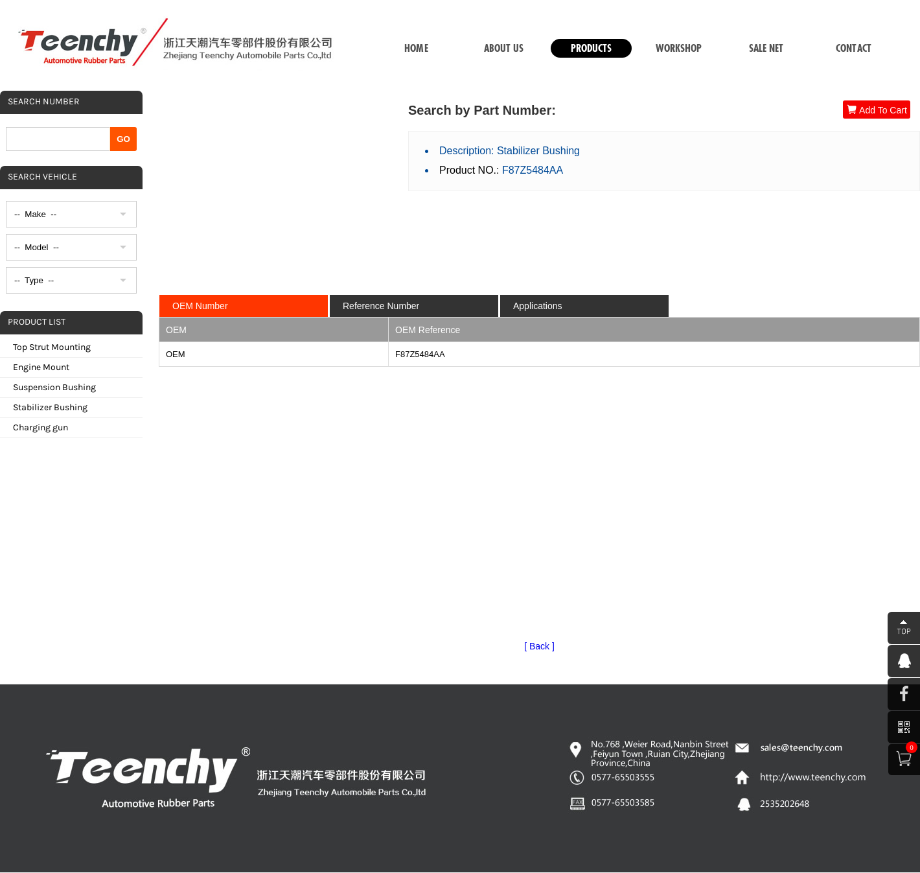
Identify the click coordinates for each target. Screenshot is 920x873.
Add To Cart (876, 109)
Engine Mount (41, 367)
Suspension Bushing (54, 387)
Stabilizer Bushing (50, 407)
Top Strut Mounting (52, 347)
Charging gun (40, 427)
